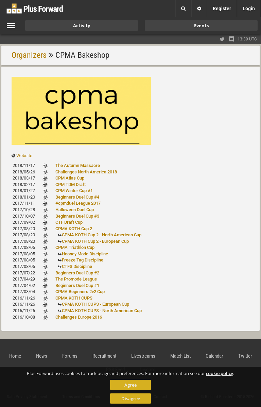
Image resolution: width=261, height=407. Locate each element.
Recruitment (104, 356)
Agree (130, 385)
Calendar (214, 356)
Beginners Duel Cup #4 (77, 197)
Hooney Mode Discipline (85, 253)
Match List (180, 356)
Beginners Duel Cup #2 (77, 272)
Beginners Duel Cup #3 (77, 216)
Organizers (29, 55)
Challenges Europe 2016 (78, 317)
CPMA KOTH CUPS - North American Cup (102, 310)
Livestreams (143, 356)
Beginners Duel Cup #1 (77, 285)
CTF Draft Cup (69, 222)
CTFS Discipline (77, 266)
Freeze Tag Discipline (82, 259)
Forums (69, 356)
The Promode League (76, 279)
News (41, 356)
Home (15, 356)
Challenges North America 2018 (86, 171)
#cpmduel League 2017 (78, 203)
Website (24, 155)
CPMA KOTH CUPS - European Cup (95, 304)
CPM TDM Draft (70, 184)
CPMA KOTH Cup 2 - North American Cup (101, 234)
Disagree (130, 398)
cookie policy (219, 373)
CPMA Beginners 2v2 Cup (80, 291)
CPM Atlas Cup (69, 178)
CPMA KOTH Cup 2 (73, 228)
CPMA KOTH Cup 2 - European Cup (95, 241)
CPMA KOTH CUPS (73, 298)
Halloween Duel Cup (74, 209)
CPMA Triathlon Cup (74, 247)
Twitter (245, 356)
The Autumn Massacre (77, 165)
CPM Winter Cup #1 (74, 190)
